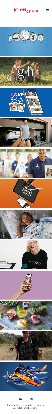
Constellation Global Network (26, 408)
